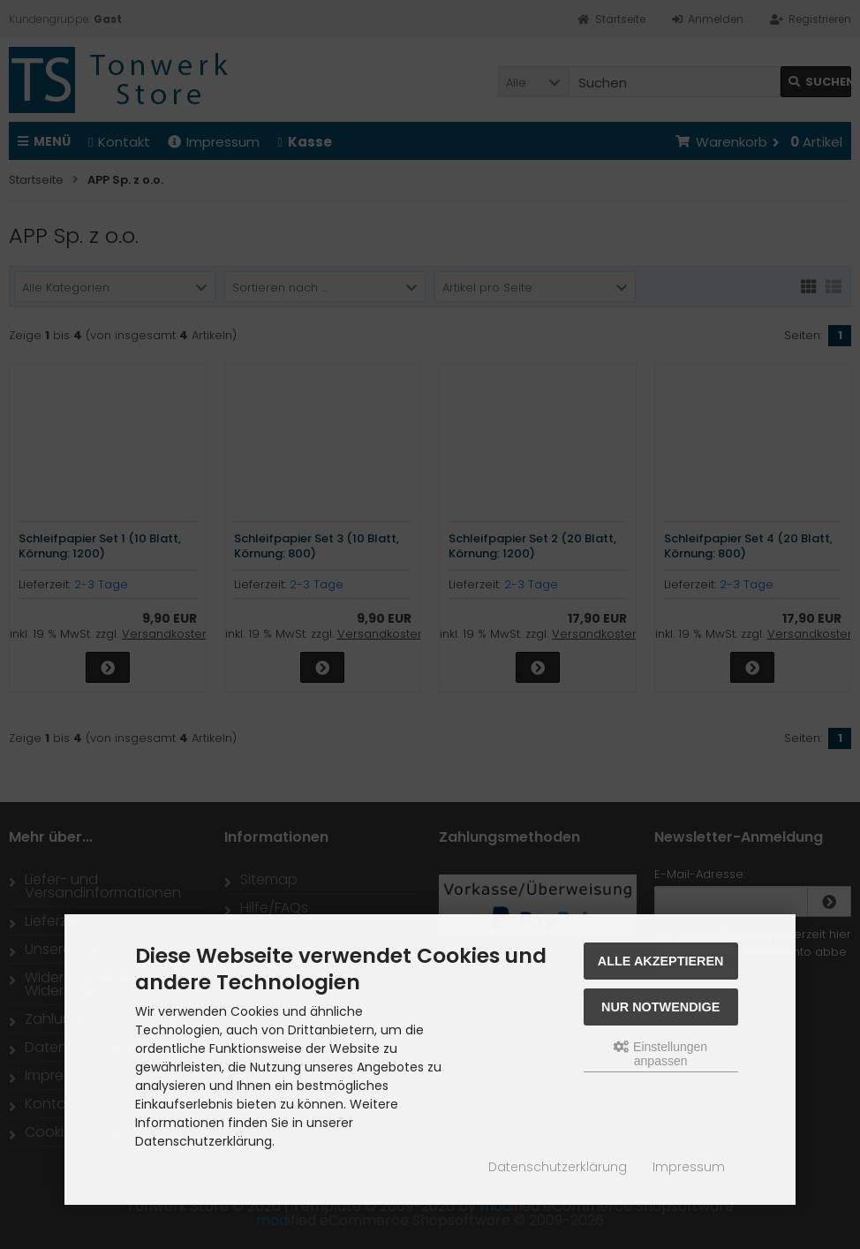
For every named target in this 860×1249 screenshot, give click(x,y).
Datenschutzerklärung (557, 1167)
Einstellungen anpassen (660, 1054)
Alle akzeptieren (661, 961)
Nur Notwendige (660, 1007)
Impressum (689, 1167)
